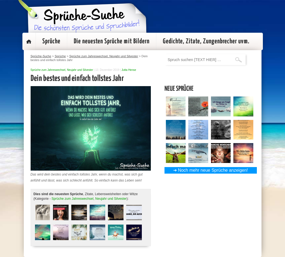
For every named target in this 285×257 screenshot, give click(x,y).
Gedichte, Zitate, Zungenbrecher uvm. (206, 41)
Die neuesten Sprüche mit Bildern (111, 41)
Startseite (29, 41)
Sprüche (51, 41)
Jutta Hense (129, 69)
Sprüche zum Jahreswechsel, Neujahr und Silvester (62, 69)
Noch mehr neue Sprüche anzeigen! (213, 170)
